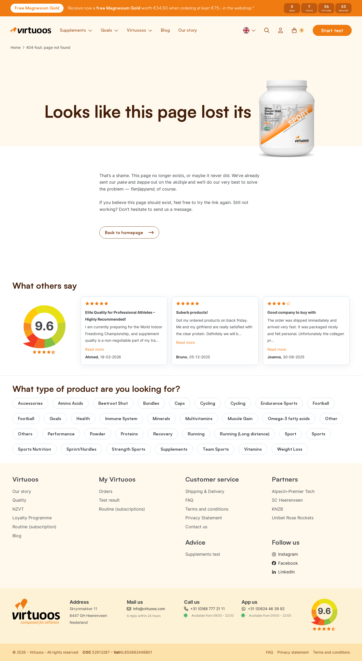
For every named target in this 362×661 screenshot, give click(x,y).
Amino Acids (70, 403)
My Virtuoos (117, 479)
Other (331, 418)
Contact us (196, 526)
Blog (16, 535)
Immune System (121, 418)
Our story (21, 491)
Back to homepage (129, 232)
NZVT (18, 509)
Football (321, 403)
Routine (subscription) (34, 526)
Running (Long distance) (244, 433)
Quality (19, 500)
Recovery (162, 433)
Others (25, 433)
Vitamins (253, 449)
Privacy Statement (203, 517)
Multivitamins (199, 418)
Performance (61, 433)
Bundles (151, 403)
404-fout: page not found (48, 47)
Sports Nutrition (34, 449)
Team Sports (216, 449)
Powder (97, 433)
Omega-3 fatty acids (289, 418)
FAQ (189, 500)
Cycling (207, 403)
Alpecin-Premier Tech (293, 491)
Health (83, 418)
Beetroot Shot (113, 403)
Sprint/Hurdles (81, 449)
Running (196, 433)
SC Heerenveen (287, 500)
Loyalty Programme (32, 517)
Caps (180, 403)
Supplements (174, 449)
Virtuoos (25, 479)
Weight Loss (289, 449)
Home (16, 47)
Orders (105, 491)
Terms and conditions (206, 509)
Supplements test (202, 554)
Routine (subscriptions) (122, 509)
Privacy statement (293, 652)
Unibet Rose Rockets (292, 517)
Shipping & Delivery (204, 491)
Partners (285, 479)
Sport (290, 433)
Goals (55, 418)
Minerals (161, 418)
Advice (195, 542)
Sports (318, 433)
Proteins (129, 433)
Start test (332, 30)
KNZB (277, 509)
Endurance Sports (279, 403)
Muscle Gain (240, 418)
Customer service (212, 479)
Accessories (30, 403)
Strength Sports (128, 449)
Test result (109, 500)
